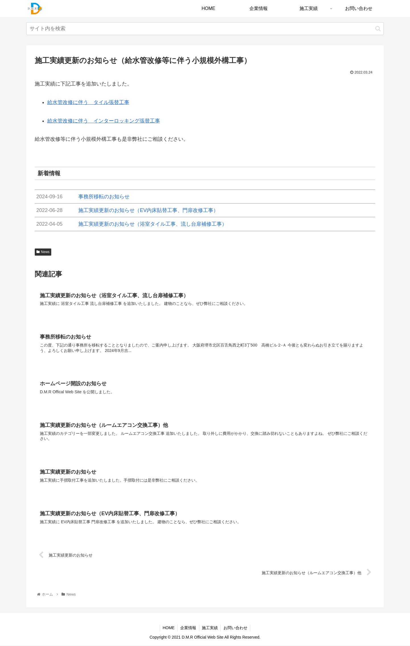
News (43, 252)
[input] (205, 28)
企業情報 (188, 628)
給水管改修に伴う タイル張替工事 (88, 102)
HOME (168, 628)
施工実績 (210, 628)
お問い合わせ (236, 628)
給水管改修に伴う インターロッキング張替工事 (103, 121)
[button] (378, 28)
